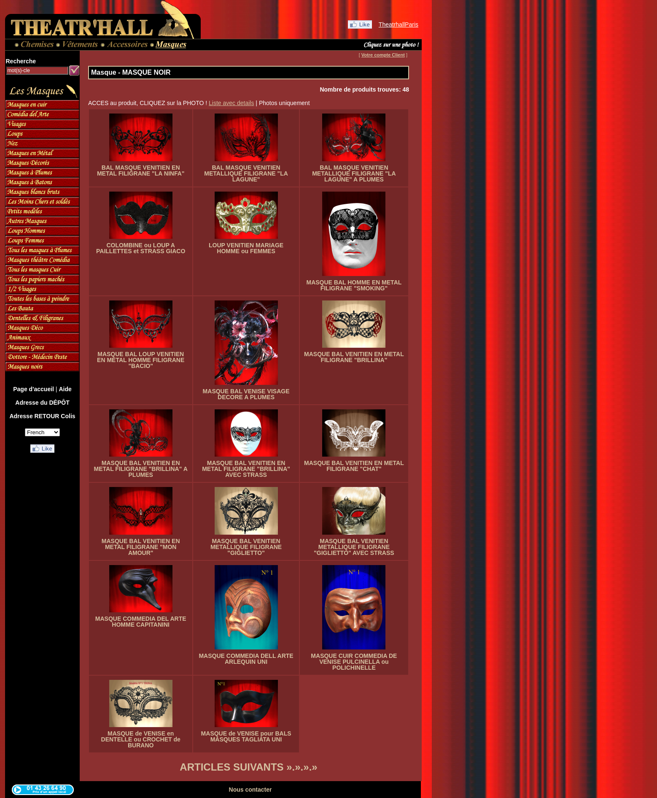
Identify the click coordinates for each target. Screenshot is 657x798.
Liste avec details (231, 103)
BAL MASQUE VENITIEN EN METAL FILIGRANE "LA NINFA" (140, 170)
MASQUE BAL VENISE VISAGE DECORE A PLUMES (246, 394)
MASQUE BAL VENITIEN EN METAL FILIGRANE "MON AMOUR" (141, 547)
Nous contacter (250, 789)
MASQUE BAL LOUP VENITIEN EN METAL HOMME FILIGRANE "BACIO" (140, 360)
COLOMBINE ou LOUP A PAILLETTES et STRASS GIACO (140, 248)
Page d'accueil (33, 389)
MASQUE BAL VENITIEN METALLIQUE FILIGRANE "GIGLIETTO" (246, 547)
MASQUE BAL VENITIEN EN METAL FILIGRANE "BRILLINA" (354, 357)
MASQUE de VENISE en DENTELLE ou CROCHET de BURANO (140, 739)
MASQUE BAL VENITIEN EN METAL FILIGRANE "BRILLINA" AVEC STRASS (246, 469)
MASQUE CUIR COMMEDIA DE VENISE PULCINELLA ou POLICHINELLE (354, 662)
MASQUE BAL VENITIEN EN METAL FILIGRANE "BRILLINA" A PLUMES (141, 469)
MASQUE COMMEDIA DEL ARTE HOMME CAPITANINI (140, 622)
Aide (65, 389)
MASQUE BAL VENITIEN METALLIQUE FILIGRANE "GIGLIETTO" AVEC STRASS (354, 547)
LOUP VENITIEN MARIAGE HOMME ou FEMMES (246, 248)
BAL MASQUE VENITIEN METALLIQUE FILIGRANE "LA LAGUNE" (246, 173)
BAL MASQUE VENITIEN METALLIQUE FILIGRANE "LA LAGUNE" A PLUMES (354, 173)
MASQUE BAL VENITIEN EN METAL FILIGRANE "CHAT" (354, 466)
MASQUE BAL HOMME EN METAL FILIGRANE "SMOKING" (353, 285)
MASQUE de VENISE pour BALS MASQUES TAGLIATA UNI (246, 736)
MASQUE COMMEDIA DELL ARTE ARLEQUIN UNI (246, 659)
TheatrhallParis (398, 24)
